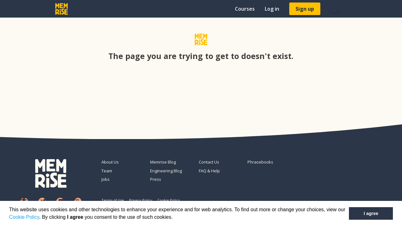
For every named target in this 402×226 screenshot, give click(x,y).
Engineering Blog (166, 171)
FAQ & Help (209, 171)
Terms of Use (112, 200)
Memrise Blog (163, 162)
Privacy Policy (140, 200)
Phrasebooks (260, 162)
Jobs (105, 179)
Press (155, 179)
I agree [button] (371, 213)
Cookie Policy (24, 217)
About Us (110, 162)
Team (106, 171)
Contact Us (209, 162)
